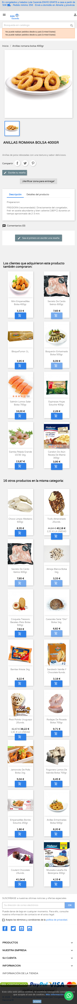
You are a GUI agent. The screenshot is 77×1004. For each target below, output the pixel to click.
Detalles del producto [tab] (37, 194)
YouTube (21, 928)
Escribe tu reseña (15, 172)
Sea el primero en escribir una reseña (38, 238)
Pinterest (33, 163)
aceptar (37, 1001)
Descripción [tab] (15, 194)
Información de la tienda (20, 973)
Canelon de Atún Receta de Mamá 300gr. (56, 455)
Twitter (13, 928)
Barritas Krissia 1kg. (20, 669)
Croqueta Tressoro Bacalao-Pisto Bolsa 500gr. (20, 622)
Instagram (29, 928)
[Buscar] (38, 25)
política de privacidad (56, 920)
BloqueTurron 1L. (20, 351)
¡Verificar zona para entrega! (38, 181)
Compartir (17, 163)
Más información (55, 994)
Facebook (5, 928)
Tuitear (25, 163)
